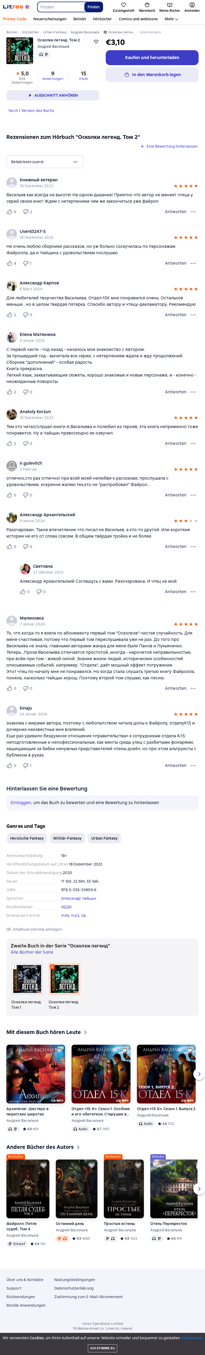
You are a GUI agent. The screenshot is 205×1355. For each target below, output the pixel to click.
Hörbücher (102, 19)
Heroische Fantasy (27, 838)
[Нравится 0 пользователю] (12, 495)
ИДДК (66, 906)
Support (13, 1288)
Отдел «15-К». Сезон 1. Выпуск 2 (166, 1108)
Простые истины (119, 1223)
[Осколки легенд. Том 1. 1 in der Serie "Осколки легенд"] (27, 986)
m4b (65, 915)
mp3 (75, 915)
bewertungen (52, 79)
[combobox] (61, 7)
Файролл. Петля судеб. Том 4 (21, 1226)
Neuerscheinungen (49, 19)
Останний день (70, 1223)
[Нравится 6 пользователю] (12, 212)
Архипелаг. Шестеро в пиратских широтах (27, 1111)
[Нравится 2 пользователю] (12, 315)
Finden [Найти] (94, 7)
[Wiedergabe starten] (197, 1349)
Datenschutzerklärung (74, 1288)
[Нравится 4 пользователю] (12, 263)
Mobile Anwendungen (26, 1305)
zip (83, 915)
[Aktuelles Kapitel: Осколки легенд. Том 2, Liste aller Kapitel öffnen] (172, 1349)
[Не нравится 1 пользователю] (28, 263)
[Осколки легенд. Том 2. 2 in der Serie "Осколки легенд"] (64, 986)
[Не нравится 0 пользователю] (28, 315)
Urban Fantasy (104, 838)
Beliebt (79, 19)
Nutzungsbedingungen (74, 1279)
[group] (102, 183)
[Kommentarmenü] (193, 591)
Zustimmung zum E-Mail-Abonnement (88, 1296)
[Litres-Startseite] (16, 7)
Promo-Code (14, 19)
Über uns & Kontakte (24, 1279)
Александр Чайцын (78, 898)
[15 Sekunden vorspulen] (189, 1349)
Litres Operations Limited (102, 1324)
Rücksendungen (20, 1296)
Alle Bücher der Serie (32, 952)
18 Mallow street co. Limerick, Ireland (102, 1328)
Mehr (169, 19)
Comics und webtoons (138, 19)
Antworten (176, 211)
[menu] (44, 161)
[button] (175, 186)
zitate (83, 79)
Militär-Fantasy (67, 838)
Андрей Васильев (53, 46)
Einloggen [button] (21, 802)
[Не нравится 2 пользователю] (28, 212)
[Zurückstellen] (59, 1050)
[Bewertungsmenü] (193, 211)
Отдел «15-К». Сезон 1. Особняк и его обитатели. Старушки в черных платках (101, 1111)
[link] (95, 180)
